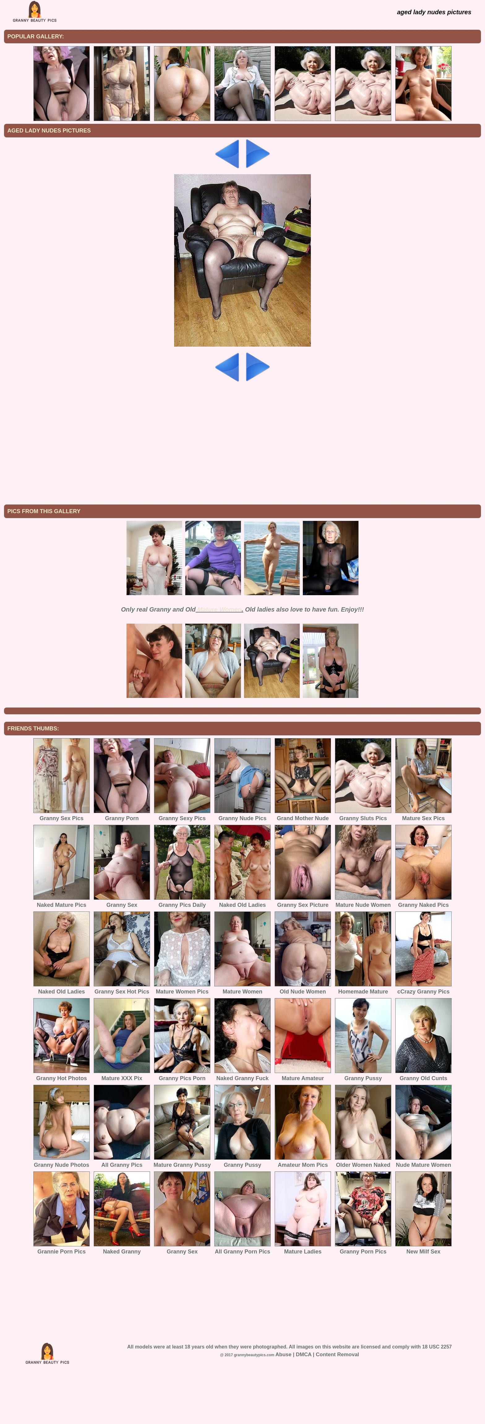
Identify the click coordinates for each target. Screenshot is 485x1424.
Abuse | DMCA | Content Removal (317, 1406)
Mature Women (219, 660)
